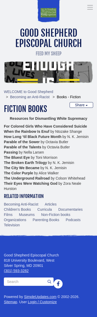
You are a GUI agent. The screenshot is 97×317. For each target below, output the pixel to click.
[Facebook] (58, 284)
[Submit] (49, 282)
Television (12, 225)
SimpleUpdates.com (40, 297)
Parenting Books (46, 220)
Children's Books (17, 209)
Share (81, 105)
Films (8, 215)
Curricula (45, 209)
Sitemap (10, 302)
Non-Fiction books (55, 215)
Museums (27, 215)
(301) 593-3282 (16, 271)
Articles (51, 204)
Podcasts (73, 220)
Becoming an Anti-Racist (30, 97)
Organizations (15, 220)
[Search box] (29, 282)
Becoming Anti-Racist (21, 204)
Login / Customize (42, 302)
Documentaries (70, 209)
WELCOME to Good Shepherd (28, 92)
